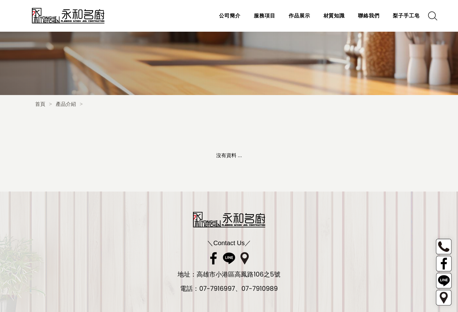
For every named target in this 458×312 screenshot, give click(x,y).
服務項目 (264, 15)
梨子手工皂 (406, 15)
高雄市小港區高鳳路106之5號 (238, 274)
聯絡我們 (369, 15)
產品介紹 (66, 104)
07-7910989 (260, 288)
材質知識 (334, 15)
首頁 (40, 104)
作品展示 (299, 15)
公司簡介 (230, 15)
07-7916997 (217, 288)
